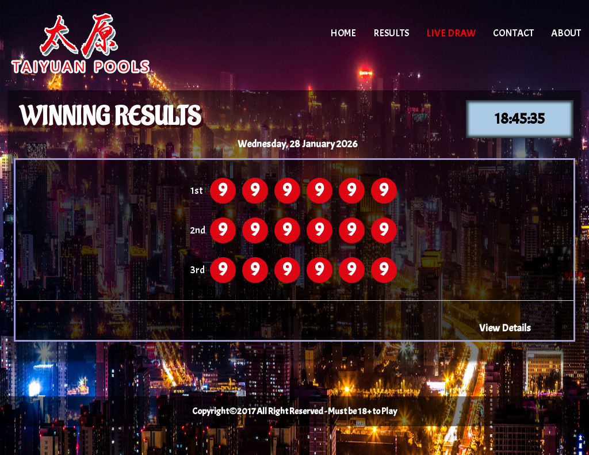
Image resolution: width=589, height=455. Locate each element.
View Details (505, 328)
